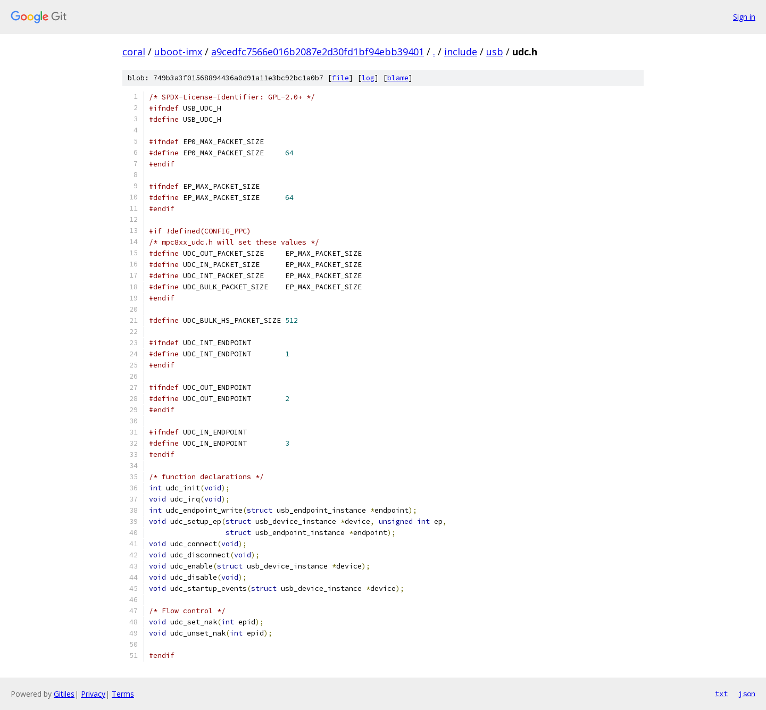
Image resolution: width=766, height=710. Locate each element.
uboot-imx (178, 51)
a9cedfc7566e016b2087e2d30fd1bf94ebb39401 (317, 51)
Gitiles (64, 694)
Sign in (744, 17)
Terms (123, 694)
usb (494, 51)
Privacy (93, 694)
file (340, 77)
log (368, 77)
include (460, 51)
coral (133, 51)
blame (398, 77)
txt (721, 693)
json (746, 693)
